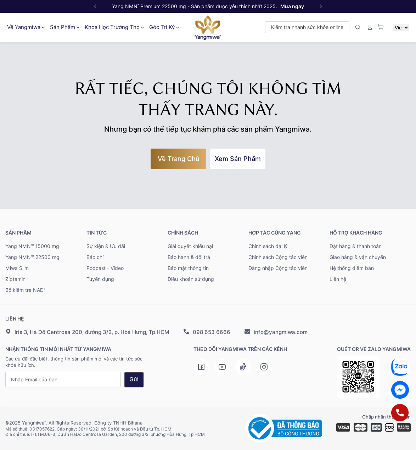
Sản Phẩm (64, 27)
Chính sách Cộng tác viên (278, 257)
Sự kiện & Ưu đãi (105, 246)
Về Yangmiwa (26, 27)
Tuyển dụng (100, 279)
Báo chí (94, 257)
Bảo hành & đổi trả (189, 257)
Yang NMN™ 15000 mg (32, 246)
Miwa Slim (17, 268)
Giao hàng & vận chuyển (358, 257)
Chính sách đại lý (268, 246)
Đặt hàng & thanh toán (356, 246)
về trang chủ (178, 158)
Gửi (134, 379)
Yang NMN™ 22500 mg (32, 257)
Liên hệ (338, 279)
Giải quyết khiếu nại (190, 246)
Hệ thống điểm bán (352, 268)
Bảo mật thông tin (188, 268)
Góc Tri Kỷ (164, 27)
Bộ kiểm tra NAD (25, 290)
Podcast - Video (105, 268)
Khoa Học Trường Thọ (114, 27)
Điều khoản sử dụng (191, 279)
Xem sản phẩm (238, 158)
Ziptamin (15, 279)
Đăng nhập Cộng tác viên (278, 268)
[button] (321, 6)
